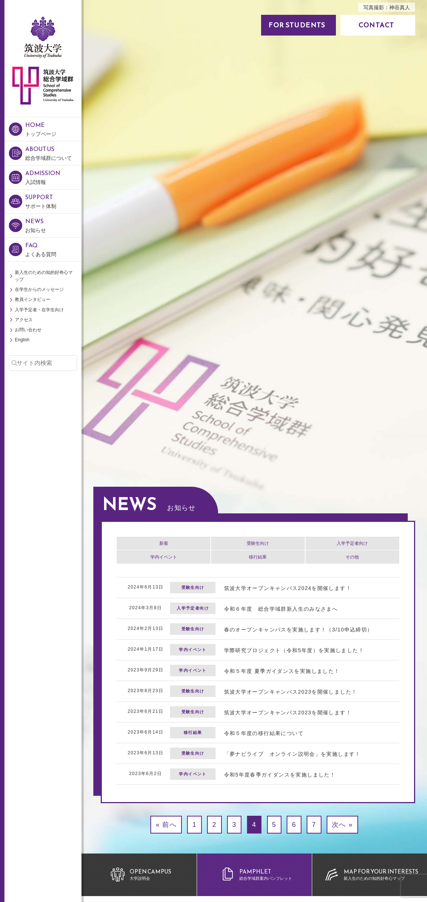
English (22, 339)
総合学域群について (53, 152)
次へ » (342, 824)
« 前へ (166, 824)
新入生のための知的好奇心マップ (44, 276)
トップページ (53, 128)
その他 (352, 557)
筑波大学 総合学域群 (43, 121)
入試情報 (53, 176)
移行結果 (258, 557)
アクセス (24, 319)
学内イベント (163, 557)
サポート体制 (53, 200)
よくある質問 (53, 249)
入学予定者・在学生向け (39, 309)
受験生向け (258, 543)
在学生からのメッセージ (39, 289)
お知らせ (53, 225)
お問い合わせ (28, 329)
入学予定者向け (352, 543)
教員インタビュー (32, 299)
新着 (163, 543)
